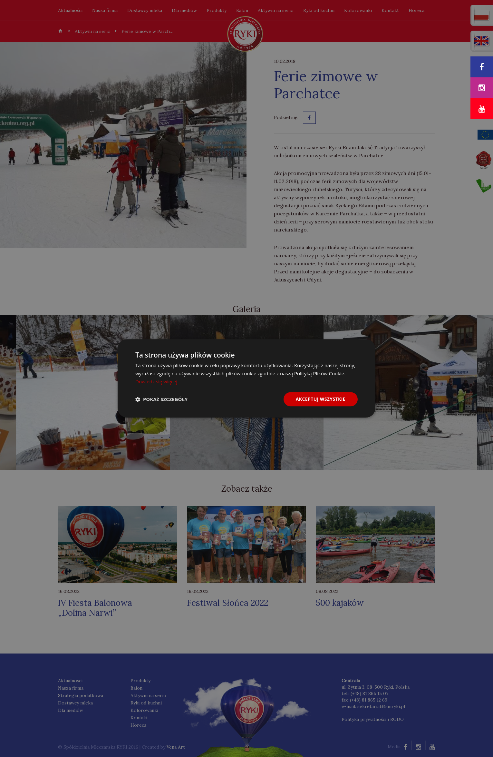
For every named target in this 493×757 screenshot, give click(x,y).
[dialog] (246, 378)
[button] (161, 399)
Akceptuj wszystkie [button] (320, 399)
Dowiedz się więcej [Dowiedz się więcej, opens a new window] (156, 381)
